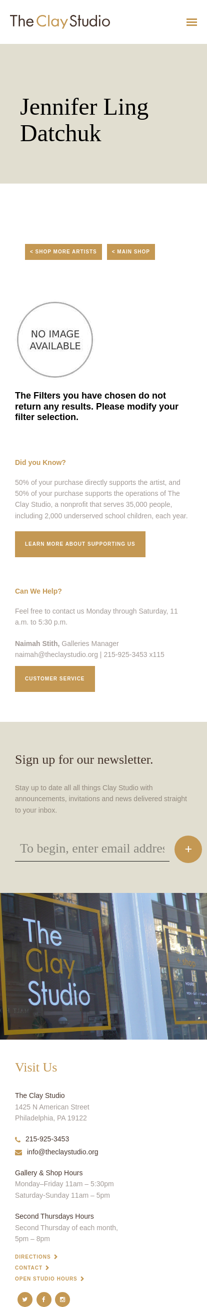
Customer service (55, 678)
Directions (33, 1257)
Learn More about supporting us (80, 544)
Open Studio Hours (46, 1279)
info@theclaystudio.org (56, 1152)
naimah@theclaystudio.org (56, 654)
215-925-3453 (42, 1139)
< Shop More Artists (63, 251)
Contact (28, 1268)
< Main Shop (131, 251)
